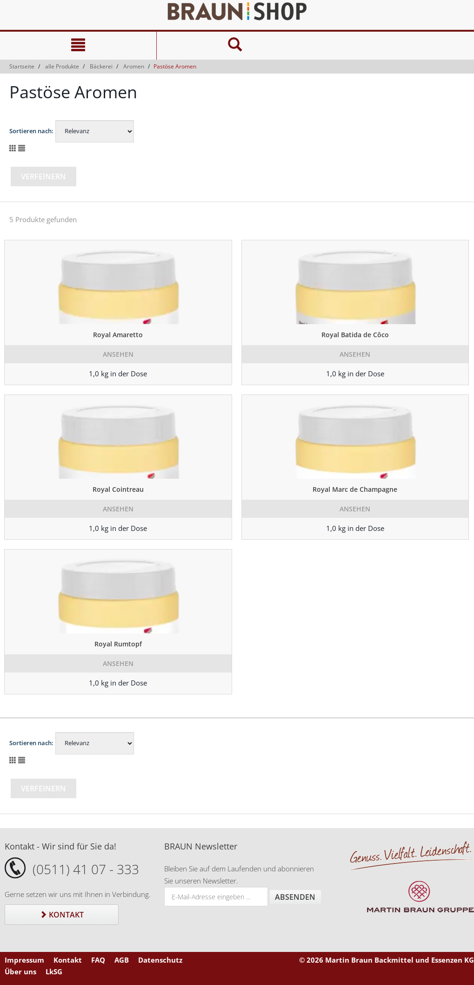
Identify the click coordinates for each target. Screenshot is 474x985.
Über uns (20, 971)
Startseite (21, 66)
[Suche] (235, 46)
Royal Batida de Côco (355, 334)
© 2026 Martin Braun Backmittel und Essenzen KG (386, 960)
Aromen (133, 66)
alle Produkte (62, 66)
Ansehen (118, 354)
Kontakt (62, 915)
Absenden (295, 897)
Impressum (24, 960)
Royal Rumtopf (118, 643)
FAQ (98, 960)
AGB (121, 960)
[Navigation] (78, 46)
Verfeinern (43, 176)
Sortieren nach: (31, 131)
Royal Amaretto (118, 334)
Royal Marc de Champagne (355, 489)
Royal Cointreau (118, 489)
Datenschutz (160, 960)
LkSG (54, 971)
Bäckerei (101, 66)
